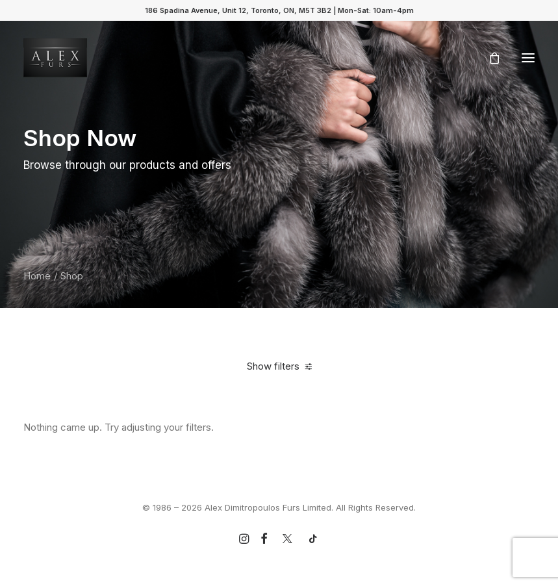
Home (37, 276)
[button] (528, 58)
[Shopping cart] (488, 58)
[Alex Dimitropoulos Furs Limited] (55, 57)
